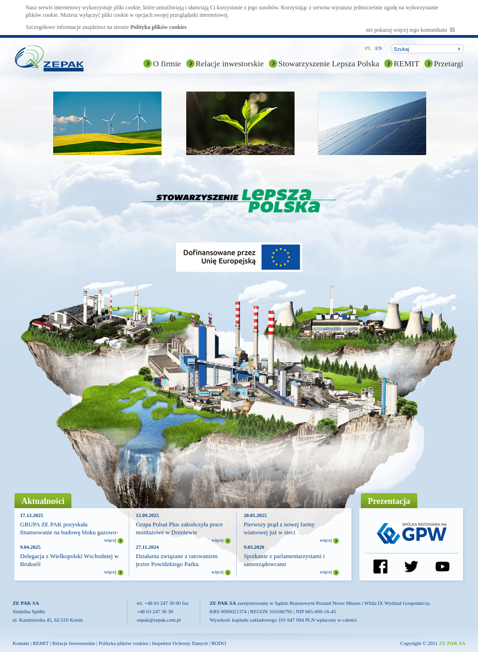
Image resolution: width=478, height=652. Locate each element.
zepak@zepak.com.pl (159, 620)
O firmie (167, 63)
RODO (218, 643)
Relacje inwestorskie (230, 63)
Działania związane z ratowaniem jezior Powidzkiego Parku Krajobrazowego (177, 564)
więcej (110, 540)
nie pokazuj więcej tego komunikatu (410, 30)
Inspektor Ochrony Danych (180, 643)
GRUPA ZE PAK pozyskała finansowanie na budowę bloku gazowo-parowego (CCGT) (69, 532)
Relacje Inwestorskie (73, 643)
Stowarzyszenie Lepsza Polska (328, 63)
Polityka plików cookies (158, 27)
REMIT (406, 63)
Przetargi (448, 63)
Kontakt (21, 643)
